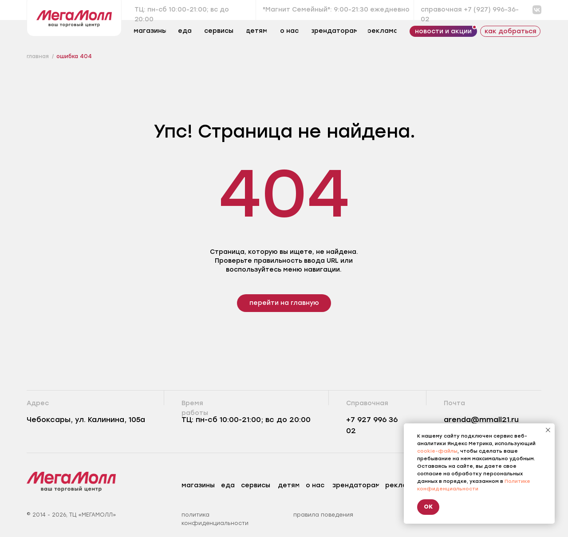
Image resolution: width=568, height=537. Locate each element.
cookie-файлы (437, 451)
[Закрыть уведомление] (548, 430)
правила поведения (323, 515)
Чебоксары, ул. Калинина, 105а (86, 419)
